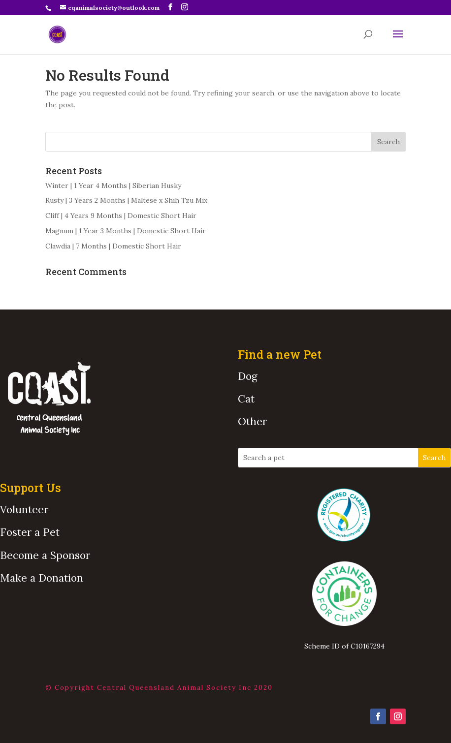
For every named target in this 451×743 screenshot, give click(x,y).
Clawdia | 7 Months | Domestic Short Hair (113, 246)
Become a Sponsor (45, 555)
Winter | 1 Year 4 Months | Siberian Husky (113, 185)
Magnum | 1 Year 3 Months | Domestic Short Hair (125, 230)
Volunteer (24, 509)
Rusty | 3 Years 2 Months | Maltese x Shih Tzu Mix (126, 200)
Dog (247, 376)
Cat (246, 398)
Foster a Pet (30, 532)
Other (252, 421)
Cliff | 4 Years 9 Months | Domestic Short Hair (120, 215)
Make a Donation (41, 578)
